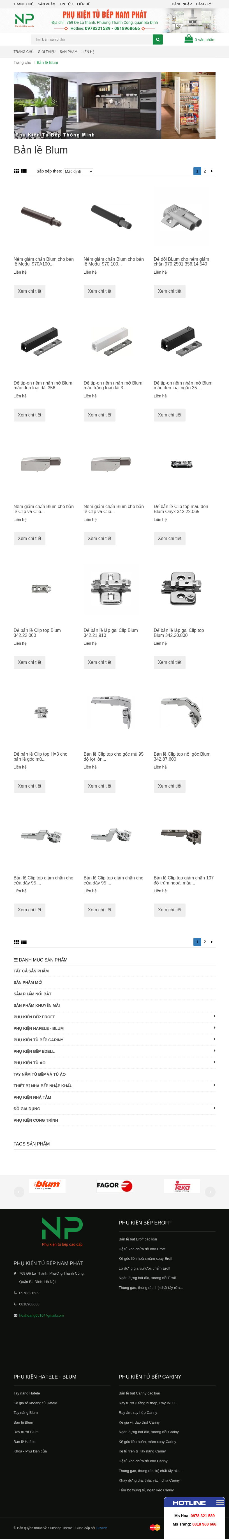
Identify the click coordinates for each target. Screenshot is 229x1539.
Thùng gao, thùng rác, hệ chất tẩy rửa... (151, 1288)
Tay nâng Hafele (27, 1393)
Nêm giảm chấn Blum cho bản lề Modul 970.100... (114, 262)
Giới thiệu (46, 52)
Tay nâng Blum (26, 1412)
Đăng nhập (182, 4)
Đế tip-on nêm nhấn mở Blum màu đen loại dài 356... (43, 385)
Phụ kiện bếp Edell (115, 1051)
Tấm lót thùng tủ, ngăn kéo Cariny (146, 1490)
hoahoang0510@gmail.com (41, 1315)
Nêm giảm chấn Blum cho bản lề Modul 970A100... (44, 262)
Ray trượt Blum (26, 1432)
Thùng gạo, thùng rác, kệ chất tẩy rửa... (151, 1471)
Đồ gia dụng (115, 1108)
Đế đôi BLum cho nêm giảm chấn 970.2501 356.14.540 (181, 262)
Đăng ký (203, 4)
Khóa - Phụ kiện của (30, 1451)
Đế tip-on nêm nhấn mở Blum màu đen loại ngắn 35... (183, 385)
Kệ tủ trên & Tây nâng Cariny (142, 1451)
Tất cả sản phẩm (31, 971)
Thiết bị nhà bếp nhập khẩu (115, 1085)
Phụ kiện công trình (36, 1120)
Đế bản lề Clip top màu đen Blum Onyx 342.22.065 (181, 509)
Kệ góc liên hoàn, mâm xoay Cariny (147, 1442)
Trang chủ (24, 52)
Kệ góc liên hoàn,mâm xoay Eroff (145, 1258)
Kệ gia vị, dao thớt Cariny (139, 1422)
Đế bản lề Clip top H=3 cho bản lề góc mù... (41, 757)
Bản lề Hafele (25, 1442)
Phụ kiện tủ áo (115, 1062)
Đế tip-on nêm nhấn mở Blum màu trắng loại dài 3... (113, 385)
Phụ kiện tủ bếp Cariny (115, 1039)
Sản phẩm (46, 4)
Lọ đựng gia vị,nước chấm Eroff (144, 1268)
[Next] (212, 171)
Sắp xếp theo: (49, 171)
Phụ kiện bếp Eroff (115, 1016)
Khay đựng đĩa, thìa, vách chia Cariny (149, 1480)
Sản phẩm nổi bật (33, 994)
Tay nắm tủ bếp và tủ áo (40, 1074)
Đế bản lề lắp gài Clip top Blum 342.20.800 (179, 633)
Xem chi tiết (29, 291)
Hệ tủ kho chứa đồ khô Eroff (142, 1249)
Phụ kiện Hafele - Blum (115, 1028)
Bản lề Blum (23, 1422)
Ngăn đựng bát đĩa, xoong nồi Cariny (149, 1432)
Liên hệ (83, 4)
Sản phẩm (68, 52)
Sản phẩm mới (28, 982)
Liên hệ (88, 52)
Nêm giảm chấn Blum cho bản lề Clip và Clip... (44, 509)
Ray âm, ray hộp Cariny (138, 1412)
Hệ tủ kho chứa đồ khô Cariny (143, 1461)
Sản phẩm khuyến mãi (37, 1005)
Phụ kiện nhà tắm (32, 1097)
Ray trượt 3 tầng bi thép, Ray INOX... (149, 1403)
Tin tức (66, 4)
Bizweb (101, 1528)
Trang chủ (24, 4)
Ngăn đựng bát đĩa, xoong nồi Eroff (147, 1278)
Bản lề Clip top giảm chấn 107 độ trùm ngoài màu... (184, 880)
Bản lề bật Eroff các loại (138, 1239)
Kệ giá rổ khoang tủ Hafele (35, 1403)
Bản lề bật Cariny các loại (139, 1393)
